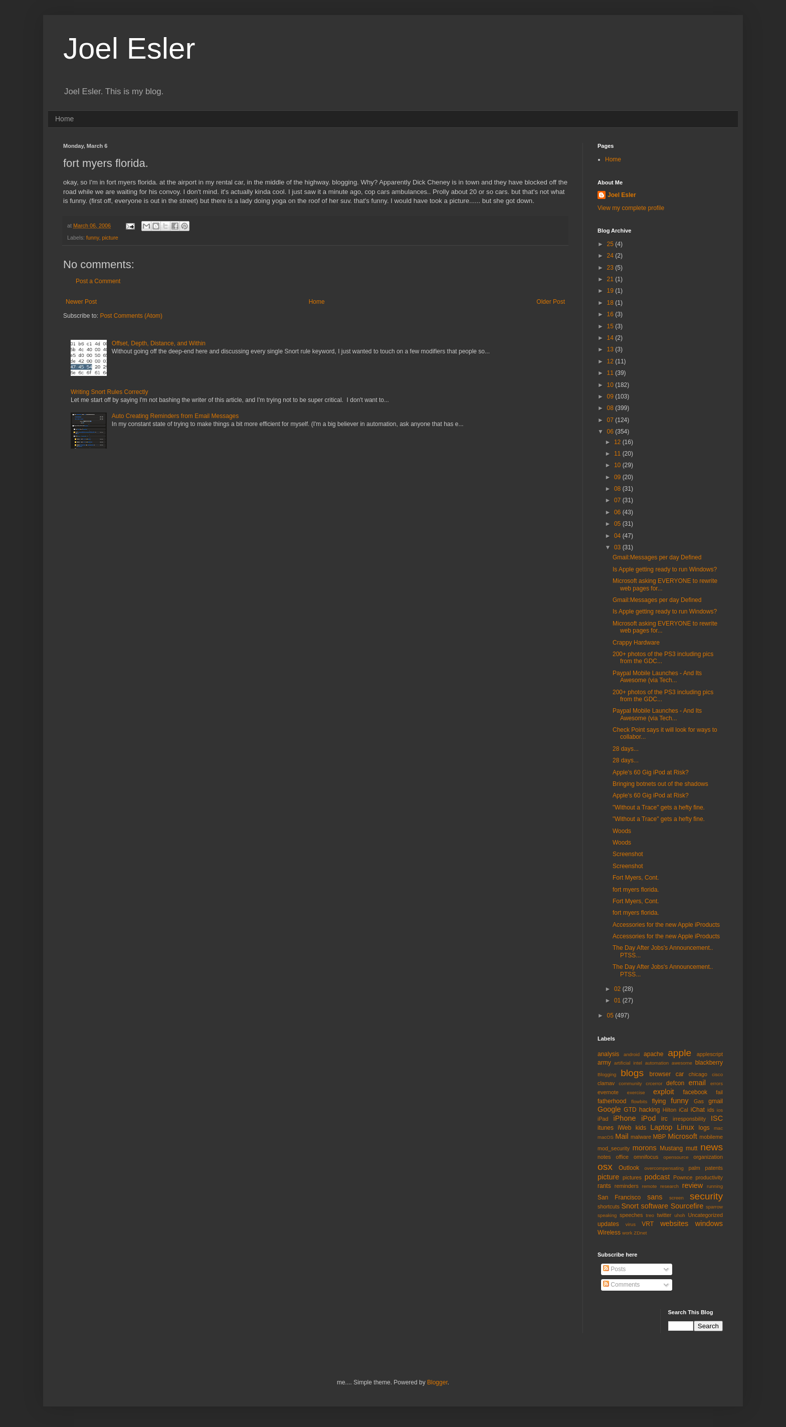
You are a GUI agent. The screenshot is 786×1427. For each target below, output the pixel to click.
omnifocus (646, 1157)
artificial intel (628, 1063)
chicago (698, 1074)
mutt (691, 1148)
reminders (627, 1186)
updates (608, 1224)
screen (676, 1197)
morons (645, 1148)
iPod (648, 1118)
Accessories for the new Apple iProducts (666, 924)
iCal (683, 1110)
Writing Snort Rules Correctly (109, 391)
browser (660, 1074)
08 (611, 408)
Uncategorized (705, 1215)
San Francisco (619, 1197)
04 (618, 535)
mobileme (711, 1137)
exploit (663, 1092)
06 (611, 431)
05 (618, 523)
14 (611, 337)
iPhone (625, 1118)
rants (604, 1185)
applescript (710, 1054)
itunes (606, 1127)
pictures (632, 1177)
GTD (630, 1109)
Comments (621, 1284)
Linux (685, 1127)
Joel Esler (129, 48)
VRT (648, 1224)
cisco (717, 1074)
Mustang (671, 1148)
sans (654, 1197)
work (627, 1233)
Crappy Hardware (636, 642)
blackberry (709, 1062)
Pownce (682, 1177)
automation (657, 1063)
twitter (664, 1215)
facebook (695, 1092)
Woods (622, 831)
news (711, 1147)
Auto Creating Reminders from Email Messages (175, 416)
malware (641, 1137)
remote (649, 1186)
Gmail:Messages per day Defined (657, 557)
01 (618, 1000)
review (692, 1185)
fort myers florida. (636, 889)
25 (611, 244)
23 (611, 267)
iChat (698, 1109)
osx (605, 1166)
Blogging (607, 1074)
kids (641, 1127)
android (632, 1054)
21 (611, 279)
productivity (709, 1177)
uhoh (679, 1215)
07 (611, 420)
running (715, 1186)
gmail (715, 1101)
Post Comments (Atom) (131, 315)
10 (611, 384)
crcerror (654, 1083)
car (680, 1074)
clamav (606, 1083)
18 (611, 302)
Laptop (661, 1127)
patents (714, 1168)
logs (704, 1127)
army (604, 1062)
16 (611, 314)
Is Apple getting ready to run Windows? (665, 569)
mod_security (614, 1148)
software (654, 1206)
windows (709, 1223)
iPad (603, 1119)
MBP (659, 1136)
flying (659, 1101)
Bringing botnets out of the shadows (660, 783)
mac (718, 1128)
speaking (607, 1215)
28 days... (626, 748)
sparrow (714, 1206)
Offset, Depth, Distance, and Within (159, 343)
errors (716, 1083)
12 (611, 361)
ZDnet (640, 1233)
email (697, 1083)
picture (110, 238)
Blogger (437, 1382)
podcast (657, 1177)
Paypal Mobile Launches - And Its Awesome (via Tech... (657, 677)
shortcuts (609, 1206)
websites (674, 1223)
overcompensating (664, 1168)
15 (611, 326)
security (706, 1196)
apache (653, 1054)
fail (719, 1092)
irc (664, 1118)
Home (64, 119)
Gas (699, 1101)
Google (609, 1109)
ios (720, 1110)
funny (92, 238)
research (669, 1186)
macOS (606, 1137)
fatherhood (612, 1101)
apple (679, 1053)
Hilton (670, 1110)
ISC (717, 1118)
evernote (608, 1092)
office (622, 1157)
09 (611, 396)
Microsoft (682, 1136)
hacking (649, 1109)
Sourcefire (687, 1206)
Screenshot (628, 854)
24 (611, 255)
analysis (608, 1054)
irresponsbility (689, 1119)
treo (650, 1215)
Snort (629, 1206)
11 (611, 372)
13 (611, 349)
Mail (621, 1136)
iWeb (624, 1127)
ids (710, 1110)
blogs (632, 1073)
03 (618, 547)
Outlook (629, 1167)
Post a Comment (98, 281)
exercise (636, 1092)
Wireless (609, 1232)
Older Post (550, 301)
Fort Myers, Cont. (636, 877)
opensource (675, 1157)
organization (708, 1157)
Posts (614, 1269)
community (630, 1083)
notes (604, 1157)
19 (611, 290)
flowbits (639, 1101)
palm (694, 1168)
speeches (631, 1215)
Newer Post (81, 301)
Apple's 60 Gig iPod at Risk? (651, 772)
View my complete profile (631, 208)
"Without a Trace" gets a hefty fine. (659, 807)
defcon (675, 1083)
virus (631, 1224)
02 (618, 988)
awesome (682, 1063)
